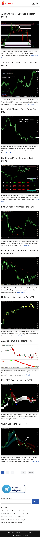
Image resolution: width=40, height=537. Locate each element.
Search (35, 501)
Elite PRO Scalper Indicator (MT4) (16, 380)
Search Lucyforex (6, 498)
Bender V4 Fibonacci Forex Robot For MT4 (14, 517)
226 (24, 472)
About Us (18, 532)
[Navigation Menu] (33, 3)
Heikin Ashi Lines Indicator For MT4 (17, 297)
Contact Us (30, 532)
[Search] (37, 3)
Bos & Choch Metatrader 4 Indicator (17, 207)
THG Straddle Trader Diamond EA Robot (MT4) (15, 514)
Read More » (30, 104)
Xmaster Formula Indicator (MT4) (16, 341)
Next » (31, 472)
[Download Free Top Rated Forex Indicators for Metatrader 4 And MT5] (7, 3)
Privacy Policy (10, 532)
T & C (24, 532)
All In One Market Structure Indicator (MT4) (14, 511)
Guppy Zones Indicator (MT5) (14, 424)
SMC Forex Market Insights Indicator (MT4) (14, 520)
